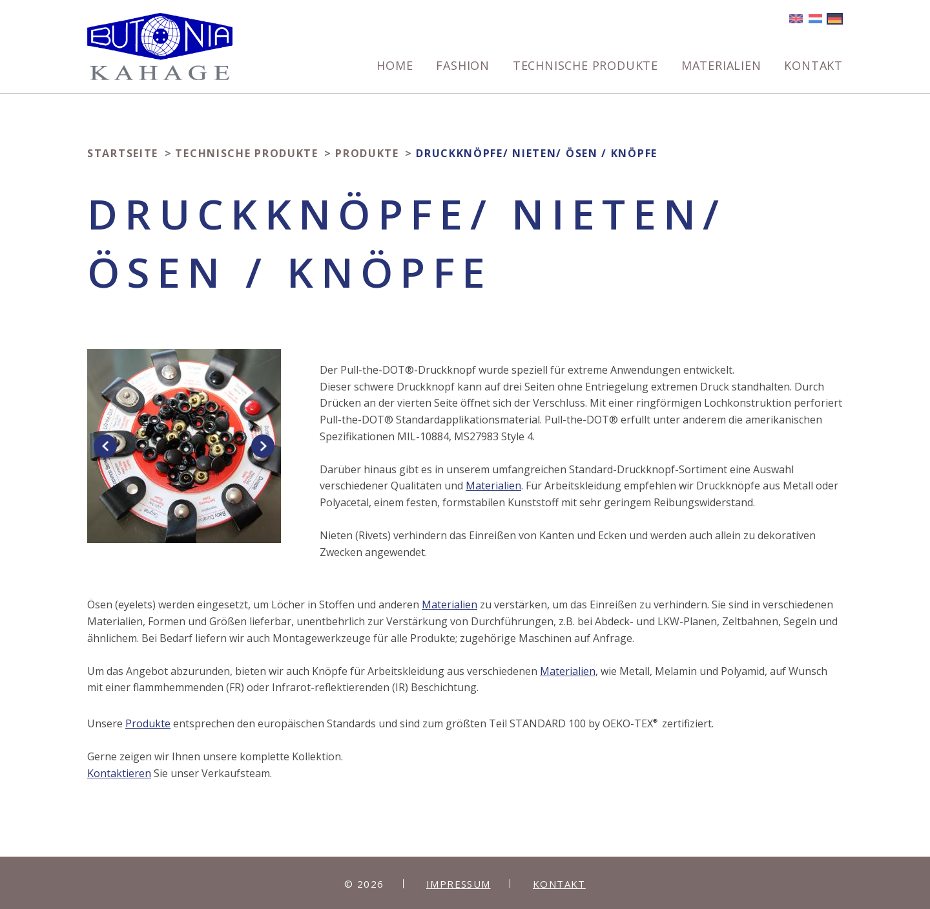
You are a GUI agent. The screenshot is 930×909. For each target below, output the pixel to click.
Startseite (122, 153)
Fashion (463, 66)
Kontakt (813, 66)
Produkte (367, 153)
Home (395, 66)
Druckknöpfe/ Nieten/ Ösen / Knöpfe (536, 153)
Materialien (721, 66)
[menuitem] (394, 69)
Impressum (458, 883)
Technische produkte (585, 66)
